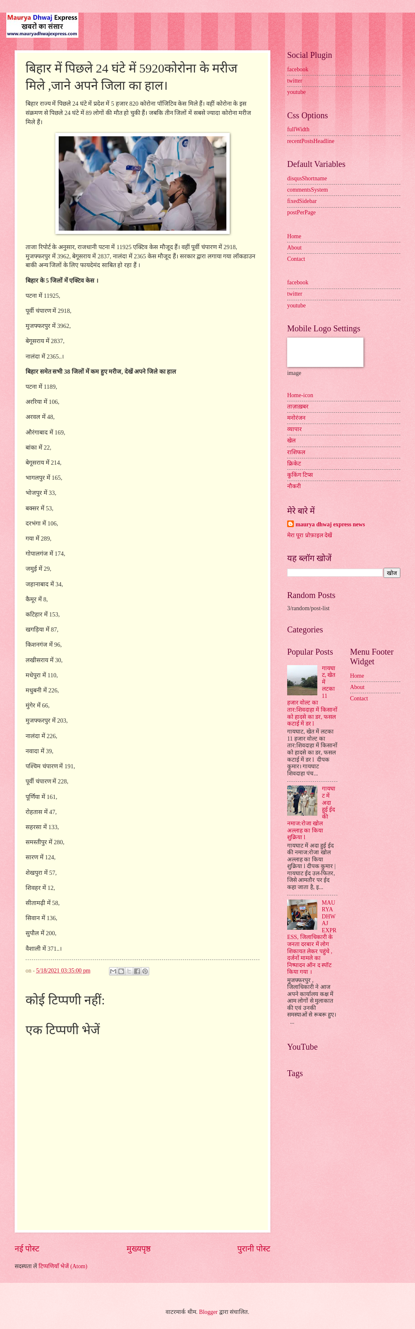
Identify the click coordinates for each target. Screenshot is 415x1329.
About (294, 247)
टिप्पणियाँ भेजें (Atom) (63, 1266)
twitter (294, 81)
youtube (296, 92)
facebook (298, 69)
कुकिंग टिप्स (300, 475)
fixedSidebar (302, 201)
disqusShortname (307, 178)
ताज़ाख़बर (298, 406)
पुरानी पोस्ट (253, 1248)
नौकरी (294, 486)
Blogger (208, 1312)
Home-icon (300, 395)
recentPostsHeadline (311, 141)
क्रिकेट (294, 463)
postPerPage (301, 212)
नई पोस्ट (27, 1248)
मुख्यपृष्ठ (138, 1248)
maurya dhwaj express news (330, 524)
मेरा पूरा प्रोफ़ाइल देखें (309, 535)
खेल (291, 440)
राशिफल (296, 452)
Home (294, 236)
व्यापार (294, 429)
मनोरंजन (296, 418)
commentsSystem (307, 190)
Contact (296, 259)
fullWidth (298, 129)
